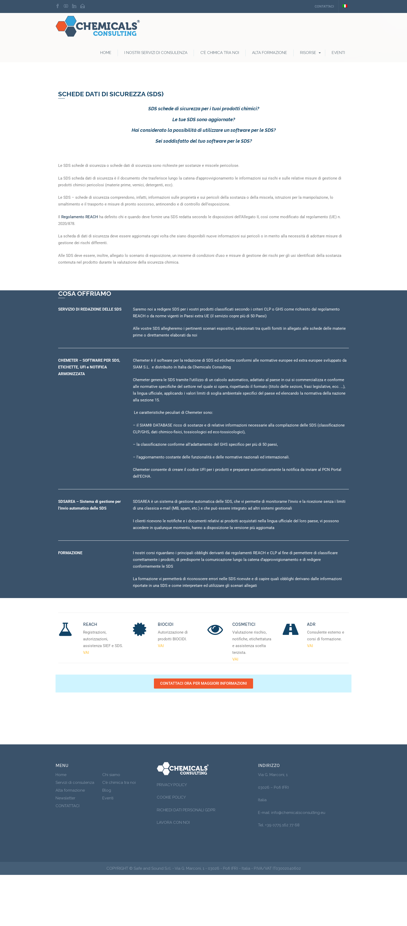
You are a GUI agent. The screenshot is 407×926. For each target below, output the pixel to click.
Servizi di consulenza (75, 833)
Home (105, 53)
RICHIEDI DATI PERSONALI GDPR (186, 861)
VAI (86, 703)
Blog (106, 841)
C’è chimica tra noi (119, 833)
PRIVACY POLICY (172, 835)
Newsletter (65, 849)
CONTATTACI (324, 6)
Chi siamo (111, 826)
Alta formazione (269, 53)
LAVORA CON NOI (173, 873)
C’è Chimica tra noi (219, 53)
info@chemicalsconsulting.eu (298, 863)
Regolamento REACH (79, 267)
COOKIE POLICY (171, 848)
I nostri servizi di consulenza (155, 53)
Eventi (338, 53)
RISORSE (308, 53)
